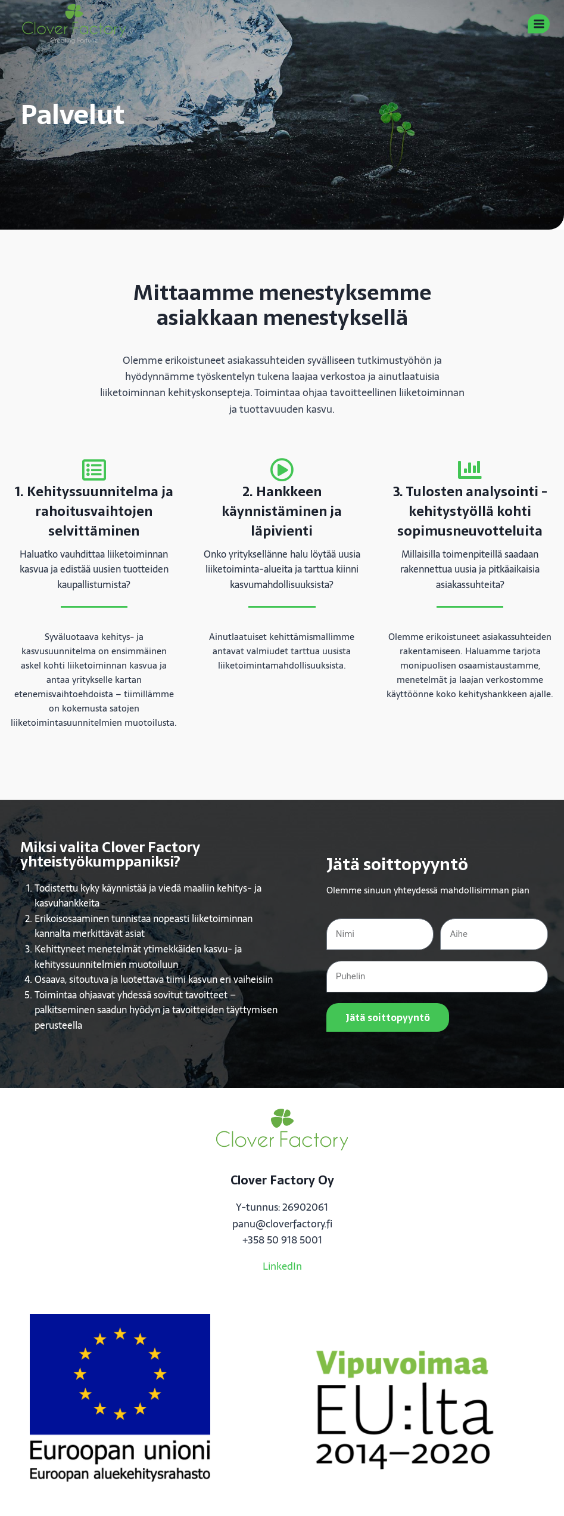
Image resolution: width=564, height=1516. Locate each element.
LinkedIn (282, 1266)
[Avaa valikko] (539, 23)
